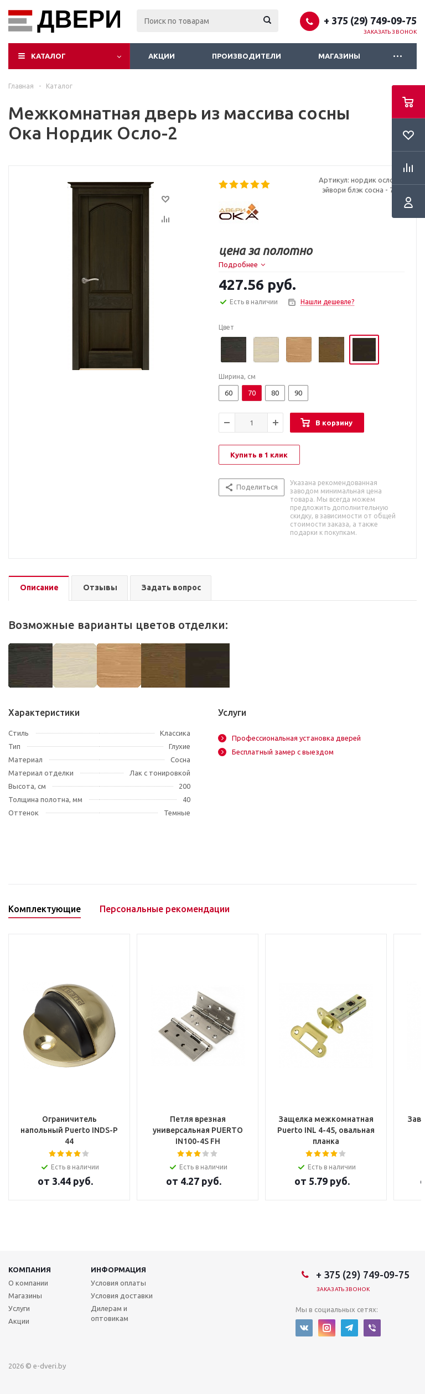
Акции (161, 56)
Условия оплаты (118, 1283)
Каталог (48, 56)
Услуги (19, 1308)
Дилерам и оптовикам (109, 1313)
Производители (246, 56)
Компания (29, 1269)
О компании (28, 1283)
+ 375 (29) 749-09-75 (370, 20)
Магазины (339, 56)
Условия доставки (122, 1295)
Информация (118, 1269)
